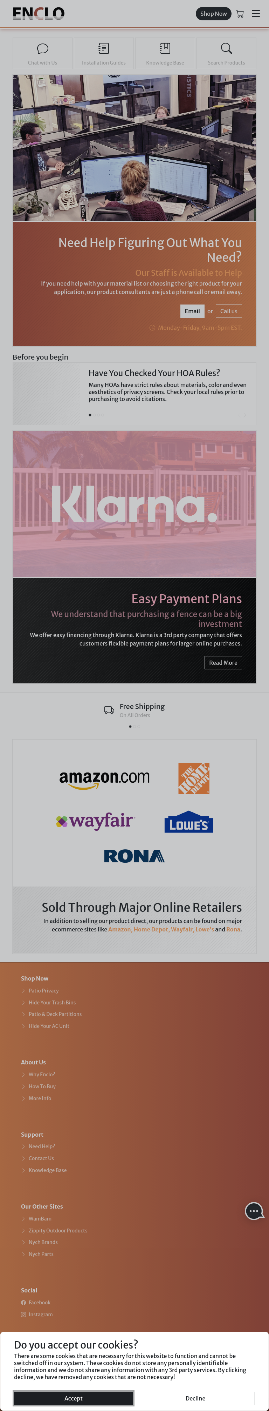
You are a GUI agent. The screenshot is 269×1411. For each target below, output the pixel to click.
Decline (196, 1398)
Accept (73, 1398)
